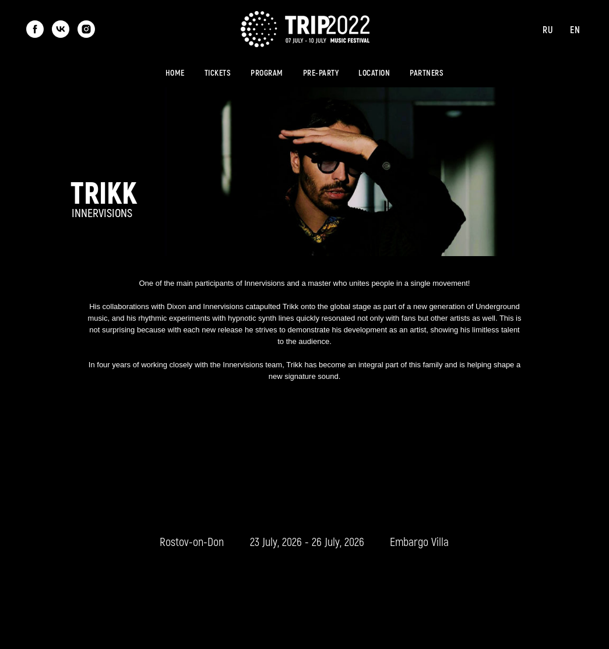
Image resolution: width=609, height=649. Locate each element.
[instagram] (86, 29)
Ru (547, 29)
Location (374, 72)
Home (175, 72)
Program (267, 72)
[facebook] (35, 29)
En (575, 29)
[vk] (60, 29)
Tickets (218, 72)
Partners (426, 72)
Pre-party (321, 72)
